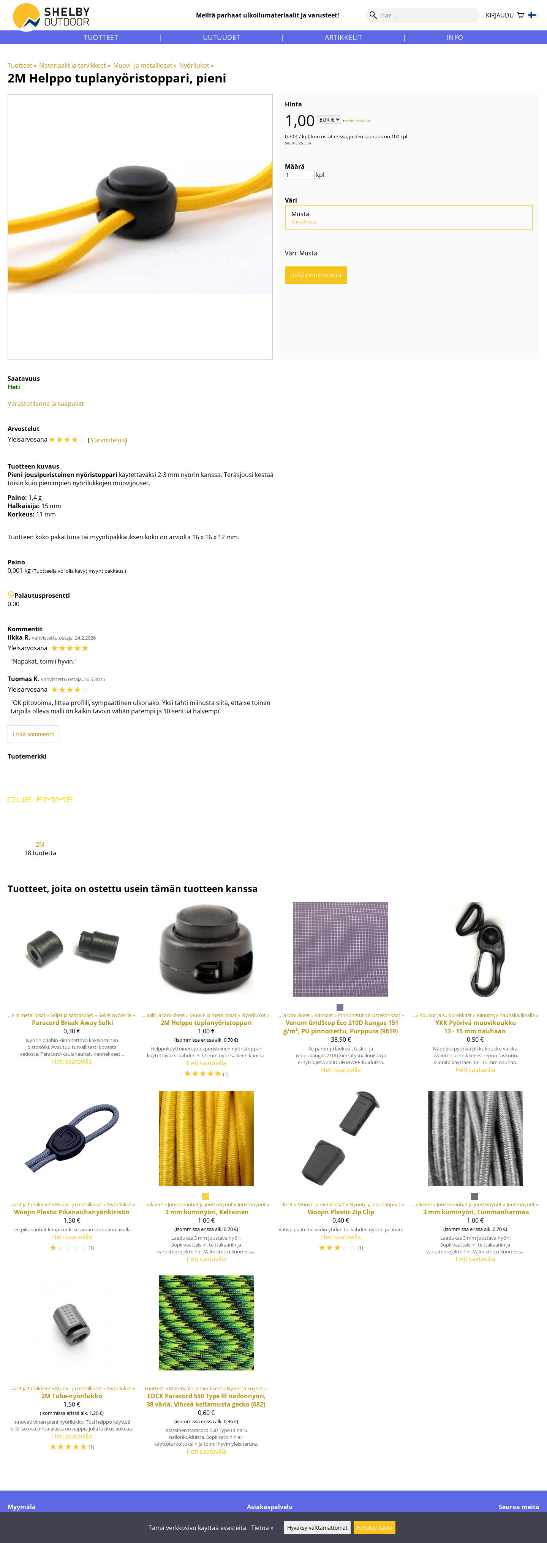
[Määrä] (300, 175)
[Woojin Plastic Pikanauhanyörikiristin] (72, 1180)
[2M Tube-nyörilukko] (72, 1368)
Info (455, 37)
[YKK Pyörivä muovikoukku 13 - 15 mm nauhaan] (475, 993)
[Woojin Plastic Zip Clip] (341, 1180)
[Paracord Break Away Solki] (72, 993)
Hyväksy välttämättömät (317, 1527)
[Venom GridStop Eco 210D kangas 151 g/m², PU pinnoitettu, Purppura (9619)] (341, 993)
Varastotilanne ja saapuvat (46, 403)
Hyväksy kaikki (374, 1527)
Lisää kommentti (34, 734)
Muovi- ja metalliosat (145, 65)
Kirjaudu (500, 15)
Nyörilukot (196, 65)
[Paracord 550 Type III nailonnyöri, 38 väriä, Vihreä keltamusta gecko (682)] (206, 1368)
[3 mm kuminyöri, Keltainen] (206, 1180)
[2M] (40, 818)
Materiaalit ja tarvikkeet (74, 65)
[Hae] (423, 15)
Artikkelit (343, 37)
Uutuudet (221, 37)
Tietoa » (262, 1528)
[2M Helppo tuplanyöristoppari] (206, 993)
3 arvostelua (107, 440)
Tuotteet (101, 37)
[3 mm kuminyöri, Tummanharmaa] (475, 1180)
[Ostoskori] (520, 15)
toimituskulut (358, 120)
